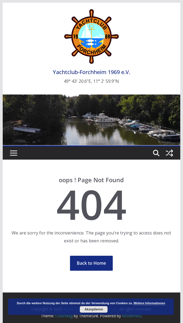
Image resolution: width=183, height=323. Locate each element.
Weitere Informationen (149, 303)
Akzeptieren (93, 309)
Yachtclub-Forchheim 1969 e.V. (91, 72)
